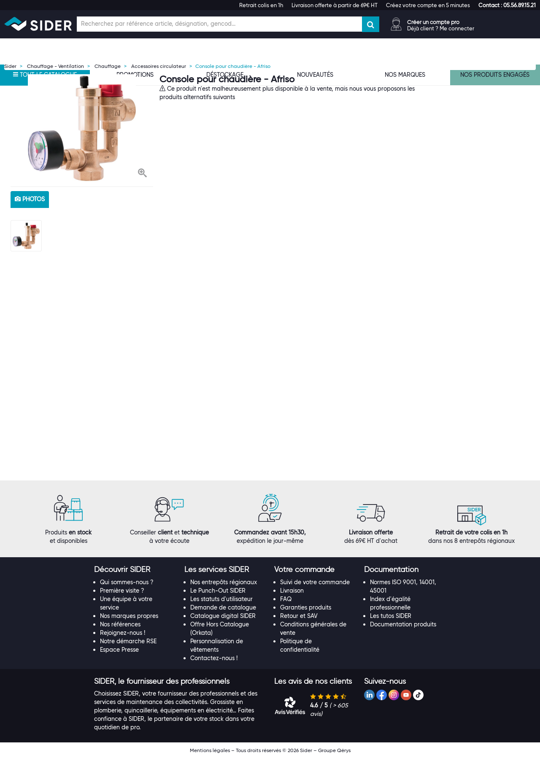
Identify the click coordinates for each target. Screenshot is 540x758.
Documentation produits (403, 624)
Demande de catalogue (223, 607)
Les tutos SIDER (390, 616)
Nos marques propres (129, 616)
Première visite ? (122, 590)
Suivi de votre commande (315, 582)
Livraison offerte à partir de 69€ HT (335, 5)
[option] (82, 128)
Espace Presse (119, 649)
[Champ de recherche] (219, 24)
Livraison (292, 590)
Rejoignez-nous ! (122, 633)
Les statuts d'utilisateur (221, 599)
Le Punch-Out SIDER (218, 590)
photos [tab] (30, 199)
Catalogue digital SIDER (223, 616)
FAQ (286, 599)
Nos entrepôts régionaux (223, 582)
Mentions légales (210, 750)
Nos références (120, 624)
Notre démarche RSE (128, 641)
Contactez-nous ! (214, 658)
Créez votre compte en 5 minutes (428, 5)
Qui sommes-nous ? (127, 582)
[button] (507, 5)
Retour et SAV (299, 616)
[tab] (135, 570)
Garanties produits (305, 607)
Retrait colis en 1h (261, 5)
